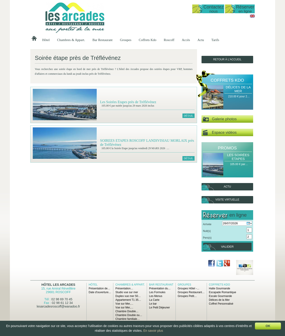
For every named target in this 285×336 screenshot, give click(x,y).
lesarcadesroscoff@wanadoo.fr (58, 306)
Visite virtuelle (227, 199)
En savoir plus (153, 330)
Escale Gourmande (220, 296)
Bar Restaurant (102, 40)
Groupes (125, 40)
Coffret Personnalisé (221, 303)
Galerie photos (220, 119)
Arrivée (207, 224)
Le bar (153, 303)
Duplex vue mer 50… (128, 296)
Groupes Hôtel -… (189, 288)
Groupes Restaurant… (191, 292)
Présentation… (124, 288)
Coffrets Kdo (147, 40)
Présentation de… (99, 288)
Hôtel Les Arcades (58, 284)
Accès (186, 40)
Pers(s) (207, 237)
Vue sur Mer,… (124, 303)
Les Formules (157, 292)
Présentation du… (160, 288)
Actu (200, 40)
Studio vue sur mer (126, 292)
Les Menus (155, 296)
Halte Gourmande (219, 288)
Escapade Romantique (222, 292)
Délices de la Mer (238, 89)
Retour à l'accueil (227, 59)
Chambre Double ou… (128, 315)
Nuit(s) (207, 231)
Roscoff (169, 40)
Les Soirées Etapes (238, 157)
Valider (227, 246)
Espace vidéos (220, 132)
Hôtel (46, 40)
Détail (188, 115)
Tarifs (215, 40)
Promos (227, 148)
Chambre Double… (126, 311)
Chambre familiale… (127, 319)
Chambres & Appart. (71, 40)
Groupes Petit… (187, 296)
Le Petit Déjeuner (159, 307)
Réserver (245, 8)
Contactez (213, 8)
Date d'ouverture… (100, 292)
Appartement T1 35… (128, 299)
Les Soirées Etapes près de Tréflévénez (128, 102)
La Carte (154, 299)
